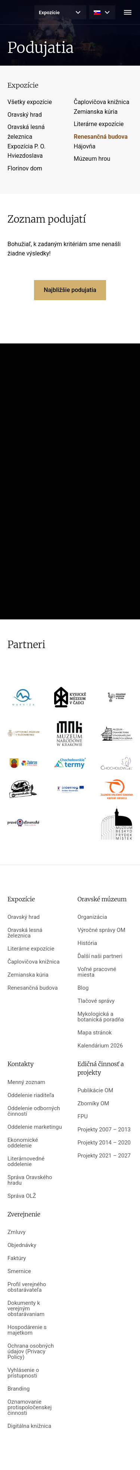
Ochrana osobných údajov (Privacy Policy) (30, 1351)
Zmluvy (16, 1232)
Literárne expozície (99, 124)
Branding (18, 1389)
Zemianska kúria (96, 111)
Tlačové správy (96, 1001)
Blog (83, 988)
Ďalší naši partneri (100, 956)
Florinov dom (24, 168)
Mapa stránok (95, 1033)
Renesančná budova (101, 136)
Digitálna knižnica (29, 1426)
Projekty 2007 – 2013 (104, 1130)
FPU (83, 1116)
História (87, 943)
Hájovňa (85, 146)
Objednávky (21, 1245)
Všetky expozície (29, 102)
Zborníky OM (93, 1103)
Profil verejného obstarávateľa (26, 1287)
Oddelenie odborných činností (33, 1111)
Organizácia (92, 917)
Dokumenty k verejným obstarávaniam (25, 1308)
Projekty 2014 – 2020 (104, 1143)
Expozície (49, 12)
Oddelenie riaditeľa (30, 1095)
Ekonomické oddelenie (22, 1143)
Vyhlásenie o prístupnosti (23, 1373)
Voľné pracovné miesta (97, 972)
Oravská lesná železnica (24, 933)
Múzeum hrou (92, 158)
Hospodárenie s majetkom (27, 1330)
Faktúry (16, 1258)
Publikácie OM (95, 1090)
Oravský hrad (24, 114)
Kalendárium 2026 (100, 1046)
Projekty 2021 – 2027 (104, 1156)
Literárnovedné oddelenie (25, 1161)
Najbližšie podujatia (70, 289)
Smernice (19, 1271)
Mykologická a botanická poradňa (101, 1017)
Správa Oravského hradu (29, 1180)
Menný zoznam (26, 1082)
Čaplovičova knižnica (102, 102)
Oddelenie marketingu (34, 1127)
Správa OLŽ (21, 1196)
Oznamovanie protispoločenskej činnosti (29, 1407)
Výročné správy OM (101, 930)
